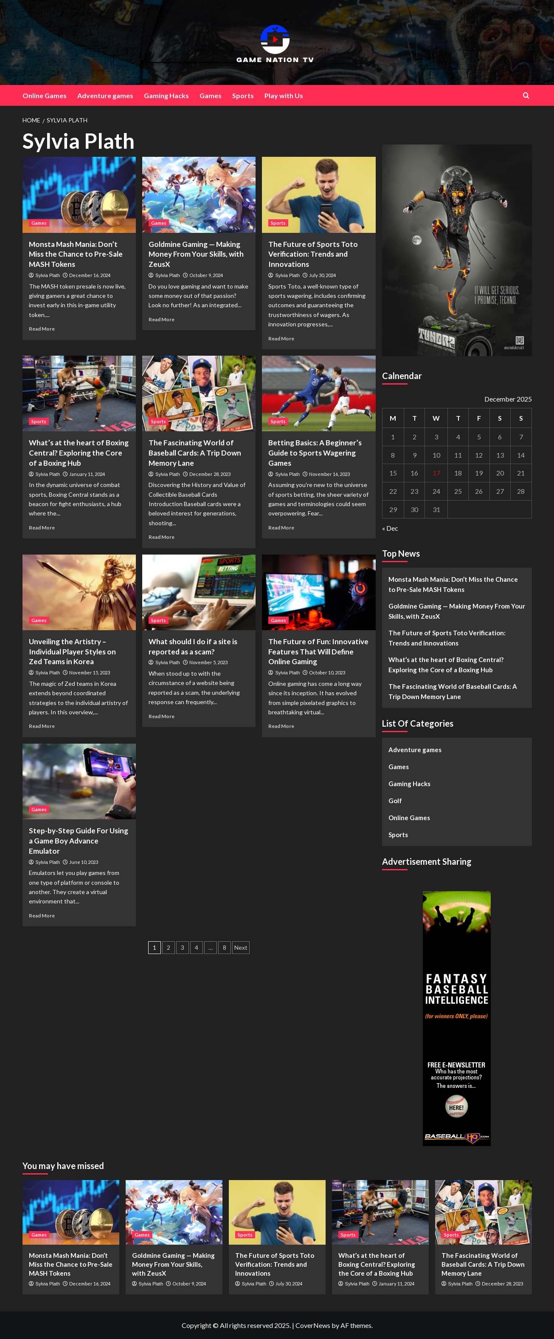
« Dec (390, 528)
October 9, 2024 (206, 275)
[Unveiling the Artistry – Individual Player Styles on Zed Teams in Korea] (79, 592)
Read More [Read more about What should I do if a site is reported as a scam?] (161, 716)
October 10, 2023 (327, 672)
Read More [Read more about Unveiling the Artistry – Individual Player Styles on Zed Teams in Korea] (42, 726)
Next (240, 947)
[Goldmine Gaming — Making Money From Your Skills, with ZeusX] (199, 194)
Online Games (44, 95)
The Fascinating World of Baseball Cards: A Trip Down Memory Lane (195, 452)
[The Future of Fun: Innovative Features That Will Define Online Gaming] (318, 592)
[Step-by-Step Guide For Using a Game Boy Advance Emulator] (79, 781)
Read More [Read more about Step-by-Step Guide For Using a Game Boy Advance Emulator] (42, 915)
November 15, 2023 (89, 672)
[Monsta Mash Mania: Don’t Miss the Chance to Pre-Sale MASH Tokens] (79, 194)
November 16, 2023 (329, 474)
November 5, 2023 (208, 662)
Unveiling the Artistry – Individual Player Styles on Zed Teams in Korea (72, 651)
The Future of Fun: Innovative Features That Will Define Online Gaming (318, 651)
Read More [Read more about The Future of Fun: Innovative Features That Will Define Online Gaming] (281, 726)
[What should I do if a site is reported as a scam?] (199, 592)
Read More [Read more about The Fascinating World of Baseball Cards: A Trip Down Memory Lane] (161, 537)
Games (211, 95)
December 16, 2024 (89, 275)
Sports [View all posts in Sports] (278, 223)
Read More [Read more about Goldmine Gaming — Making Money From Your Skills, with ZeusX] (161, 319)
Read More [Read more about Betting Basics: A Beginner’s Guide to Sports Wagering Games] (281, 527)
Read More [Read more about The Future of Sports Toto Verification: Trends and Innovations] (281, 338)
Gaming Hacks (166, 95)
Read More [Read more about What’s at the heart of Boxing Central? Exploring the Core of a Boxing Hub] (42, 527)
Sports (243, 95)
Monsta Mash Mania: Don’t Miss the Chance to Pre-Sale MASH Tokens (76, 254)
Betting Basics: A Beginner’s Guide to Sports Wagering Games (315, 452)
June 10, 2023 (83, 862)
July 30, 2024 (322, 275)
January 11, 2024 (87, 474)
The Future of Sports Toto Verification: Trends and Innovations (313, 254)
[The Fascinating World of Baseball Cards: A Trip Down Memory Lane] (199, 393)
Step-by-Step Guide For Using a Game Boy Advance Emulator (78, 840)
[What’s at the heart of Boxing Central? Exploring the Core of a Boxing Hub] (79, 393)
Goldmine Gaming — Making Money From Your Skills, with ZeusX (196, 254)
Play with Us (283, 95)
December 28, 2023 (210, 474)
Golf (395, 800)
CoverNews (312, 1325)
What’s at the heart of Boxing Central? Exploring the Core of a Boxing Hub (79, 452)
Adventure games (105, 95)
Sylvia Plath (48, 275)
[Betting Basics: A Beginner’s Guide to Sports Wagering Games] (318, 393)
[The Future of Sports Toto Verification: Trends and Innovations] (318, 194)
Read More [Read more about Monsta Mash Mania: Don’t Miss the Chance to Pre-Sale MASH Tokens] (42, 329)
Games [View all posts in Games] (39, 223)
